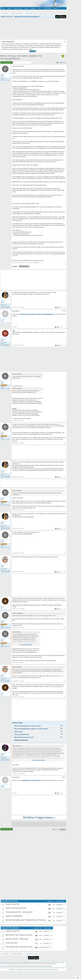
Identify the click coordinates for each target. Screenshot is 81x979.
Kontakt (11, 969)
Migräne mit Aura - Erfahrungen (17, 939)
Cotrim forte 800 (11, 943)
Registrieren (54, 10)
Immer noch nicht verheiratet (16, 908)
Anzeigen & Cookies (34, 969)
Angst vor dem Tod (12, 904)
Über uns (15, 969)
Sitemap (56, 969)
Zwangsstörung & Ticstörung (31, 953)
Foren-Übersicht (5, 953)
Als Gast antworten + (6, 62)
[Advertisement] (39, 585)
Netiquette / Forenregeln (48, 969)
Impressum (20, 969)
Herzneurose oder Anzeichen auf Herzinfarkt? (22, 947)
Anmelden (62, 10)
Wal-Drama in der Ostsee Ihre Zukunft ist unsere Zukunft (26, 935)
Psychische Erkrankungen (17, 953)
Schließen (32, 51)
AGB (41, 969)
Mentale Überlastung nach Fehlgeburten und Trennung (25, 920)
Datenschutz (26, 969)
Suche (26, 8)
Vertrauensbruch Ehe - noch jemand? (19, 912)
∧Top (77, 977)
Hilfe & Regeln (47, 8)
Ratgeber (33, 8)
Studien (55, 8)
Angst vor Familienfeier (14, 916)
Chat (39, 8)
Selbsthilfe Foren (18, 8)
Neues (9, 8)
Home (3, 8)
